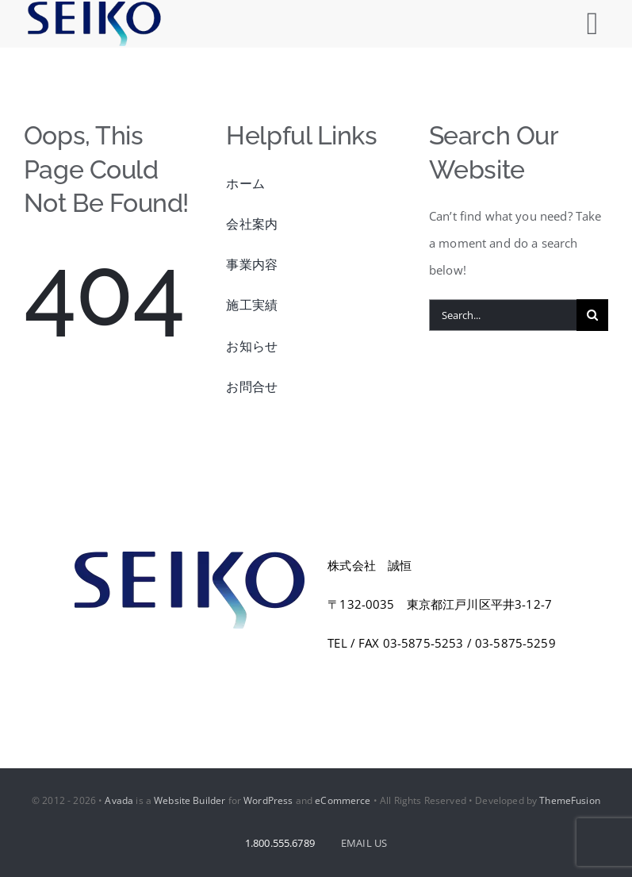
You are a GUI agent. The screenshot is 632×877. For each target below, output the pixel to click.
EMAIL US (364, 843)
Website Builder (189, 800)
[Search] (592, 315)
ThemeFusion (569, 800)
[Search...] (502, 315)
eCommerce (342, 800)
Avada (119, 800)
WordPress (268, 800)
